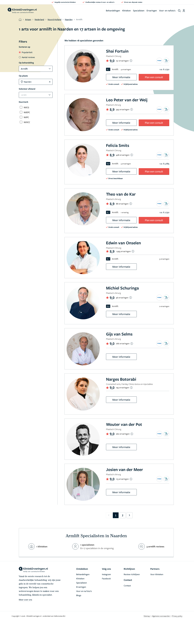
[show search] (179, 10)
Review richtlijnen (132, 574)
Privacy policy (177, 616)
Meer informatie (121, 77)
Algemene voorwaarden (161, 616)
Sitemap (147, 616)
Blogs (78, 595)
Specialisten (138, 10)
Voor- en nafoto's (167, 10)
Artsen (28, 19)
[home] (22, 10)
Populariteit (25, 52)
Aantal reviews (27, 57)
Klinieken (126, 10)
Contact (127, 585)
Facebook (106, 578)
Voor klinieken (156, 574)
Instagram (106, 574)
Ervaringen (152, 10)
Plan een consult (154, 77)
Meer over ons (25, 599)
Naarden (69, 19)
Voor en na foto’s (84, 591)
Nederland (39, 19)
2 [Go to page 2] (122, 515)
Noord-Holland (54, 19)
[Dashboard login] (184, 10)
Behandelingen (113, 10)
